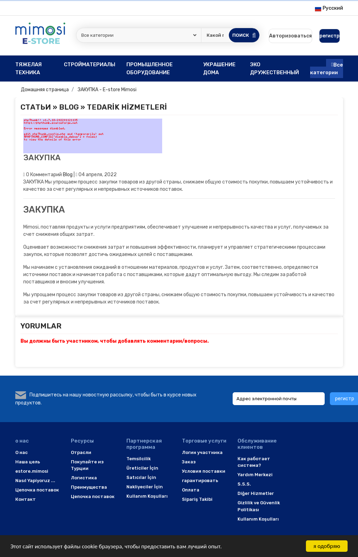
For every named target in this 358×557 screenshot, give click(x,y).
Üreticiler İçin (142, 468)
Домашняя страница (45, 90)
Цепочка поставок (37, 489)
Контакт (25, 499)
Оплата (190, 489)
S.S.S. (244, 484)
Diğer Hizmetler (256, 493)
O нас (21, 452)
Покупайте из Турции (87, 465)
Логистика (84, 477)
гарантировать (200, 480)
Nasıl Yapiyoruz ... (35, 480)
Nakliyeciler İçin (144, 486)
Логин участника (202, 452)
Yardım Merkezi (255, 474)
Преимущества (89, 487)
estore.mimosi (31, 471)
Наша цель (27, 461)
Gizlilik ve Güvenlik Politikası (259, 506)
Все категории (326, 68)
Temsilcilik (138, 458)
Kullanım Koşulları (147, 496)
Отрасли (81, 452)
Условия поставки (203, 471)
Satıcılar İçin (141, 477)
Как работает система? (254, 462)
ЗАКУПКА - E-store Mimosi (107, 90)
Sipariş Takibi (197, 499)
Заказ (188, 461)
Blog (69, 107)
